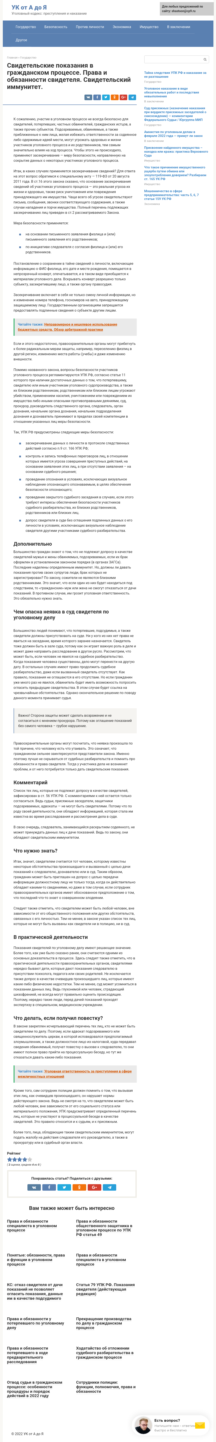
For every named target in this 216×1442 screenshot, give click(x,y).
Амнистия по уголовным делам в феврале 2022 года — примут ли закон (173, 134)
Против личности (90, 27)
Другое (21, 40)
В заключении (178, 27)
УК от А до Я (29, 7)
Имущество (149, 27)
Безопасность (55, 27)
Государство (26, 27)
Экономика (122, 27)
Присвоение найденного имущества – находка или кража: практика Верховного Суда (176, 151)
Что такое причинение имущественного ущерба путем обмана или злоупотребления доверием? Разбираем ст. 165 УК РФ (175, 173)
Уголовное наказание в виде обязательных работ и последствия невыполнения (171, 92)
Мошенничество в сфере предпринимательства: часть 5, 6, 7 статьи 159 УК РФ (171, 195)
